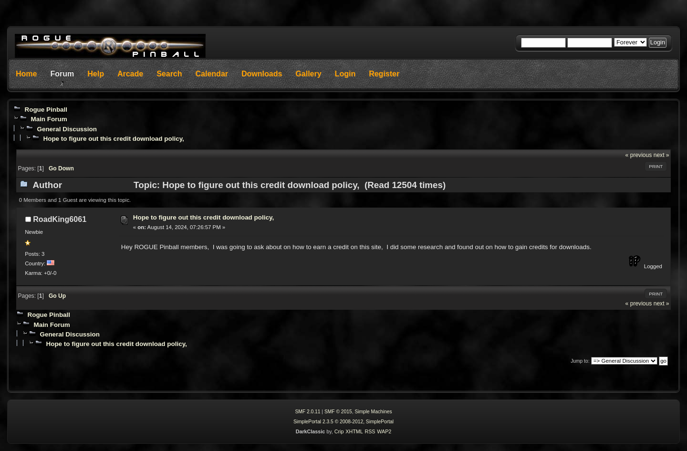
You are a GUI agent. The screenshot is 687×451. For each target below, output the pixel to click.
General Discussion (66, 129)
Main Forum (49, 119)
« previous (638, 155)
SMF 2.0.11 (307, 411)
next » (661, 155)
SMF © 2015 (338, 411)
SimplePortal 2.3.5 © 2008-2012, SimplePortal (343, 421)
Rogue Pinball (45, 109)
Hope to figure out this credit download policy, (113, 138)
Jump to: (580, 361)
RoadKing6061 (59, 219)
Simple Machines (373, 411)
